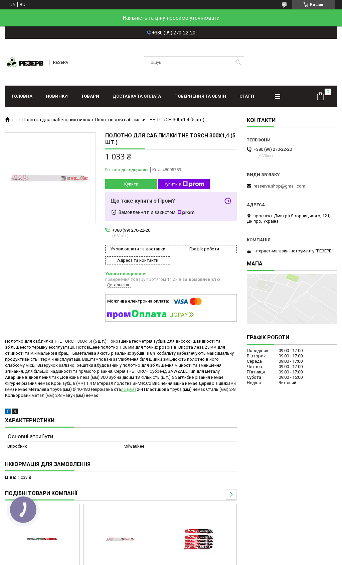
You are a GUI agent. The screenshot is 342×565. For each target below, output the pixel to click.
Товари (90, 96)
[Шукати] (238, 62)
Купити (131, 184)
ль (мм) (128, 389)
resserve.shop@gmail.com (279, 186)
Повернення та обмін (200, 96)
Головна (22, 96)
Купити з (184, 184)
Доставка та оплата (137, 96)
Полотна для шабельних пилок (56, 119)
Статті (246, 96)
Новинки (57, 96)
